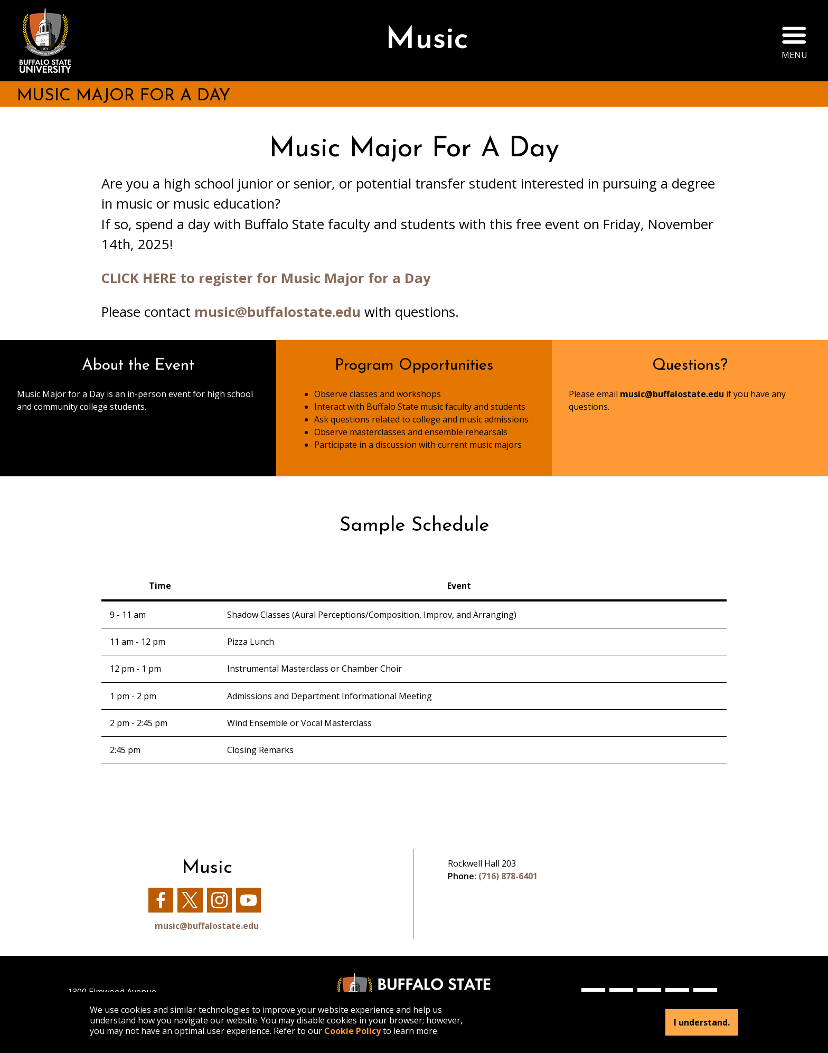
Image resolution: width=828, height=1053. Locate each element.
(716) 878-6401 (508, 876)
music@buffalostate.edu (277, 312)
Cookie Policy (352, 1031)
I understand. (702, 1022)
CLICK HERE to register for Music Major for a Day (266, 278)
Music (426, 40)
